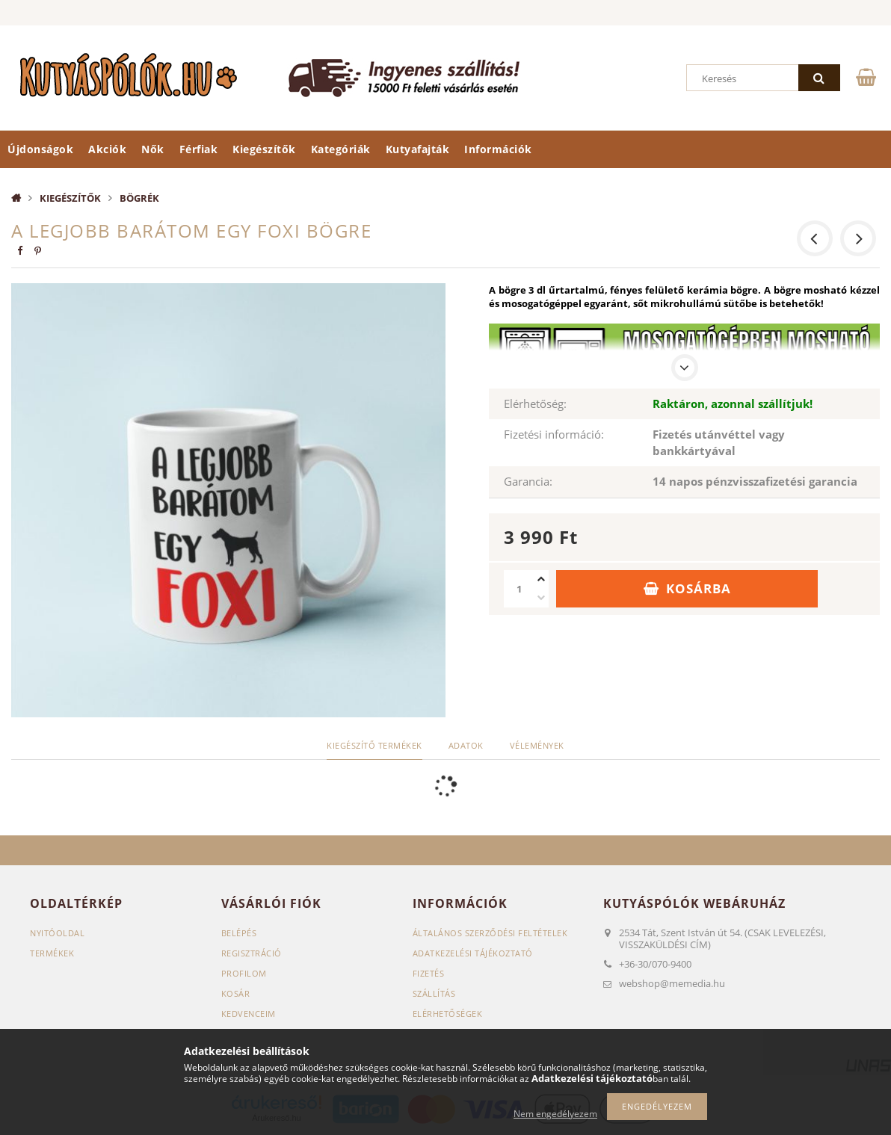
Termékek (52, 953)
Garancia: (528, 481)
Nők (152, 149)
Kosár (235, 993)
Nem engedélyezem (555, 1113)
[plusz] (541, 579)
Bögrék (139, 198)
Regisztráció (251, 953)
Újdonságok (40, 149)
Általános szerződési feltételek (490, 932)
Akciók (107, 149)
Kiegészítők (264, 149)
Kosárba (698, 588)
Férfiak (198, 149)
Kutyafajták (418, 149)
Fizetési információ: (554, 434)
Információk (498, 149)
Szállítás (434, 993)
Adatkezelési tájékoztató (473, 953)
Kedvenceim (248, 1013)
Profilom (244, 973)
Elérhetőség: (535, 403)
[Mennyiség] (519, 588)
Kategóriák (341, 149)
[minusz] (541, 598)
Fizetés (429, 973)
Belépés (239, 932)
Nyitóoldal (57, 932)
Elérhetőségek (448, 1013)
